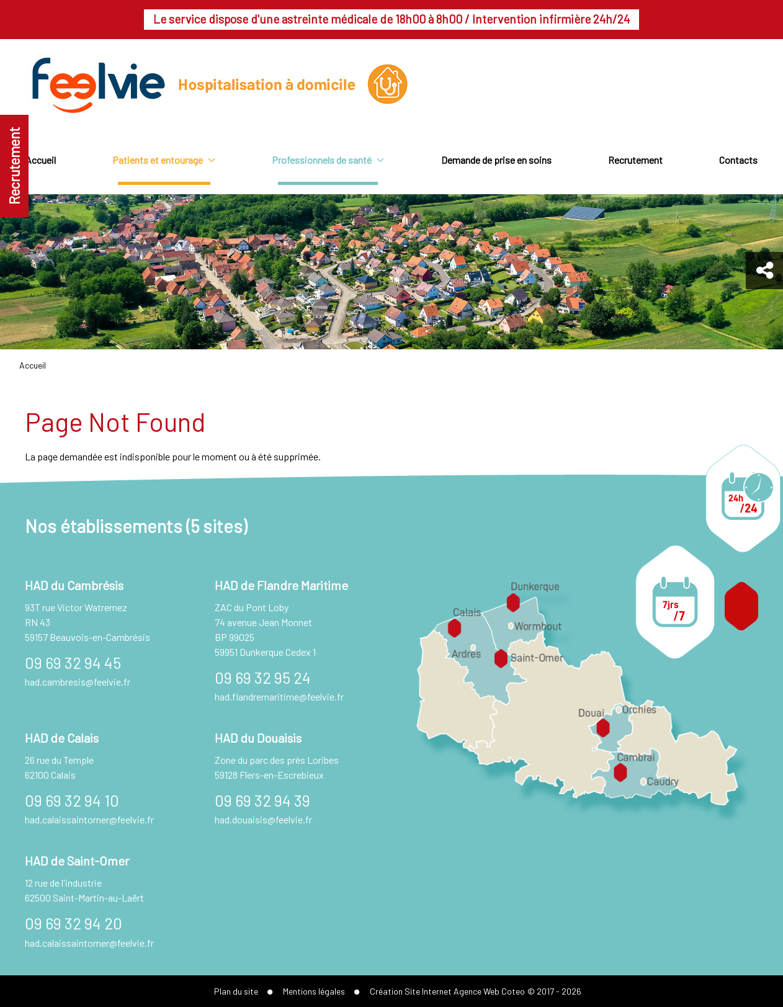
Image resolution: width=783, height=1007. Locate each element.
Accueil (40, 160)
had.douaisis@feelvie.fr (263, 819)
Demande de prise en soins (496, 160)
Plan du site (236, 991)
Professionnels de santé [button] (328, 160)
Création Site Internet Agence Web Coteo (447, 991)
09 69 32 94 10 (72, 800)
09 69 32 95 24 (263, 677)
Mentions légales (314, 991)
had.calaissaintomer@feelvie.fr (89, 819)
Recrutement (14, 166)
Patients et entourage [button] (163, 160)
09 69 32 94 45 (73, 662)
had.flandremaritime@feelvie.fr (279, 696)
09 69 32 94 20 (73, 923)
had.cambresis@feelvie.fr (77, 681)
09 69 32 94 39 (262, 800)
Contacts (738, 160)
